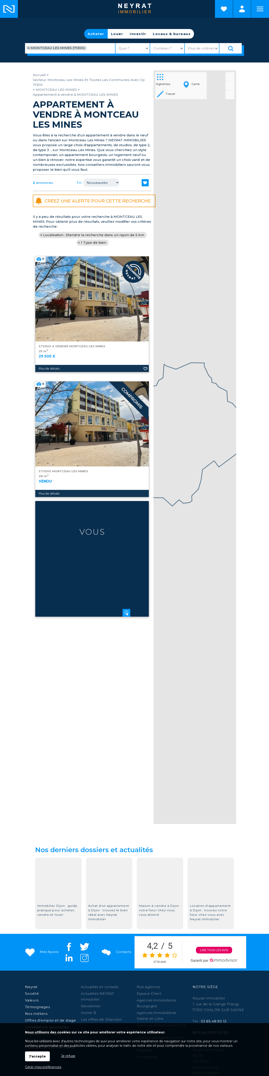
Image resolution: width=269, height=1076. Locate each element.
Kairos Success (206, 964)
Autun (181, 992)
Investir (138, 34)
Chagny (223, 992)
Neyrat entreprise (208, 946)
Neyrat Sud (203, 940)
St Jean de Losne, (190, 998)
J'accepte (37, 1056)
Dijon (124, 992)
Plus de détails (49, 444)
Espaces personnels (242, 9)
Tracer (165, 94)
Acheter (96, 34)
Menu (260, 9)
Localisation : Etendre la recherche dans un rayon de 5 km (93, 235)
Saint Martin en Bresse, (63, 998)
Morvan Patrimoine (210, 975)
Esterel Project (206, 969)
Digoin (107, 998)
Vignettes (163, 79)
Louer (117, 34)
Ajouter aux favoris (145, 444)
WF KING (201, 958)
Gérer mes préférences (43, 1067)
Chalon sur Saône (102, 992)
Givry (193, 992)
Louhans (92, 998)
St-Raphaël (162, 998)
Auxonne (207, 992)
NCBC (198, 952)
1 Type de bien (93, 242)
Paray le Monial (160, 992)
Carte (191, 84)
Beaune (138, 992)
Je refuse (68, 1056)
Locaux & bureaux (172, 34)
